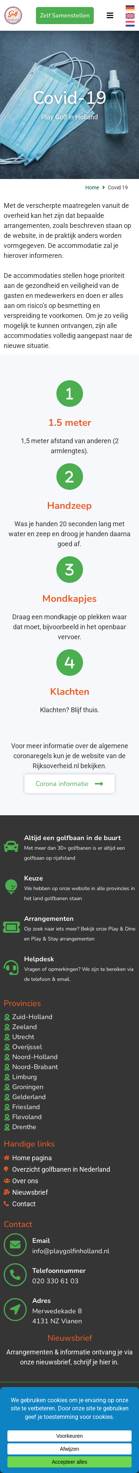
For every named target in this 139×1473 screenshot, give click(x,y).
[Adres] (15, 1309)
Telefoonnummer (59, 1270)
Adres (41, 1300)
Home (92, 187)
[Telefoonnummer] (15, 1274)
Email (41, 1240)
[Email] (15, 1244)
